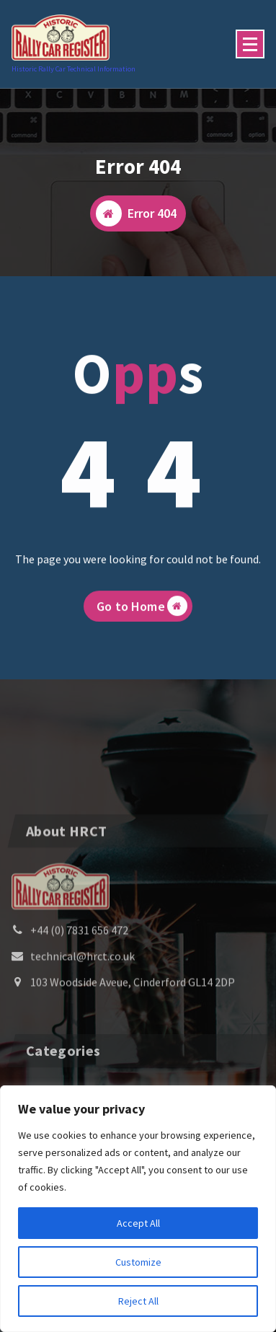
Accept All (138, 1223)
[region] (138, 1208)
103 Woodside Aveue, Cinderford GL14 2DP (132, 1025)
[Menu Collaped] (250, 44)
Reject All (138, 1300)
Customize (138, 1262)
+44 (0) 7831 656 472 (79, 973)
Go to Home (142, 614)
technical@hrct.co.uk (82, 999)
